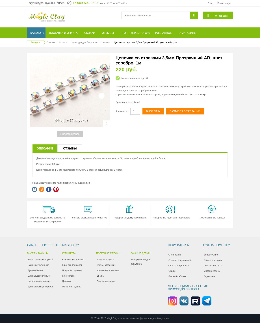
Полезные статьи (213, 265)
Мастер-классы (212, 271)
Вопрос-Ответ (211, 254)
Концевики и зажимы (108, 270)
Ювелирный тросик (72, 259)
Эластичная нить (106, 281)
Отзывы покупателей (179, 260)
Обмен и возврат (213, 260)
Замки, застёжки (105, 265)
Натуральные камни (39, 281)
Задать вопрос (69, 134)
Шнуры (100, 275)
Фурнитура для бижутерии (84, 42)
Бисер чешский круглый (40, 259)
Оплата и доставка (178, 265)
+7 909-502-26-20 (85, 3)
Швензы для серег (72, 265)
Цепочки (105, 42)
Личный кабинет (177, 276)
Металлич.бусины (71, 286)
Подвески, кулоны (72, 270)
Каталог (63, 42)
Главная (51, 42)
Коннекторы (68, 275)
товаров (223, 15)
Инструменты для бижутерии (141, 261)
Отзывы (70, 148)
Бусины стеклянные (38, 265)
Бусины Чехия (35, 270)
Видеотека (209, 276)
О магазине (174, 254)
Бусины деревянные (39, 275)
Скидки (172, 271)
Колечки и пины (105, 259)
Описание (45, 148)
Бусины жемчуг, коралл (40, 286)
